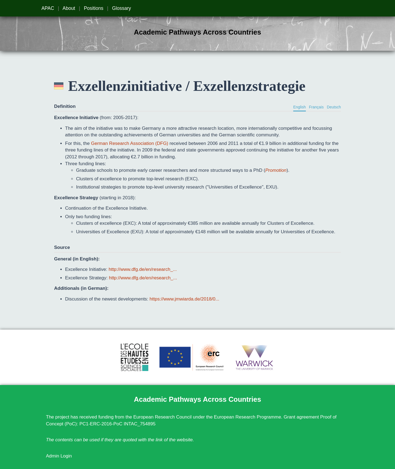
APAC (47, 8)
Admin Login (59, 456)
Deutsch (334, 107)
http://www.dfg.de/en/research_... (143, 269)
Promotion (275, 170)
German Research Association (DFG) (129, 143)
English (299, 107)
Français (316, 107)
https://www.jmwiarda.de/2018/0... (184, 299)
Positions (93, 8)
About (69, 8)
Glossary (121, 8)
